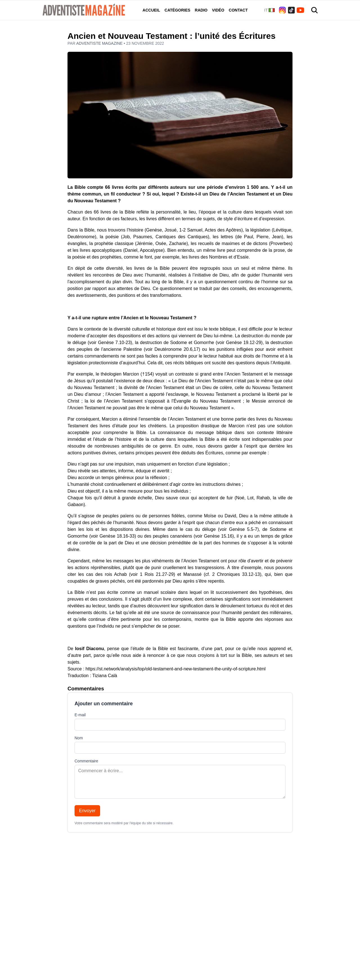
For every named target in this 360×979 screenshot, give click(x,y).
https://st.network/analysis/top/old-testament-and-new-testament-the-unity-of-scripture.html (176, 668)
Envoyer (87, 810)
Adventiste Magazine (100, 43)
